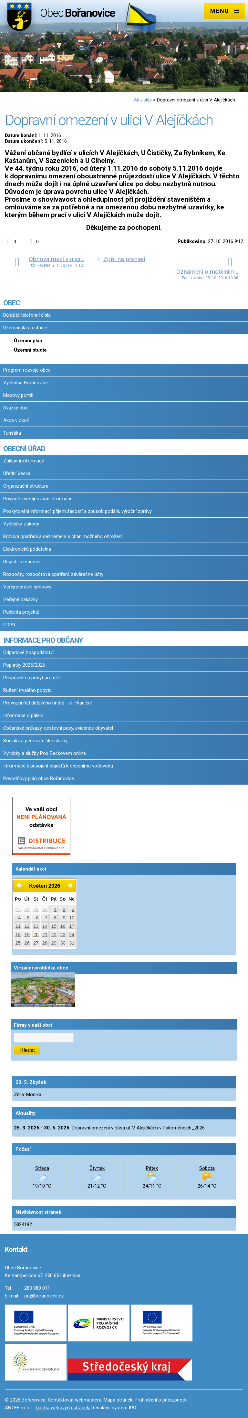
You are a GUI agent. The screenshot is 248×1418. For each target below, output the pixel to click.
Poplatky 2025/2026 (24, 665)
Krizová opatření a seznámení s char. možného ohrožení (62, 536)
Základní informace (23, 461)
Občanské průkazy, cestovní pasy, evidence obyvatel (58, 728)
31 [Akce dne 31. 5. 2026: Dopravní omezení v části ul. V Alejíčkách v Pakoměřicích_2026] (72, 943)
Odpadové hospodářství (28, 652)
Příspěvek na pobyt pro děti (32, 678)
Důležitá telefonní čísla (27, 315)
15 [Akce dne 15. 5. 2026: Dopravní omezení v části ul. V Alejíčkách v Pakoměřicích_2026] (54, 926)
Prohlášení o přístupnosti (161, 1400)
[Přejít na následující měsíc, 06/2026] (70, 885)
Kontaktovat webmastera (74, 1400)
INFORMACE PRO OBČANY (43, 640)
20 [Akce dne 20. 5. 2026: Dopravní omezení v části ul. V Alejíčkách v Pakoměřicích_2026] (36, 934)
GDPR (9, 625)
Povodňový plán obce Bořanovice (38, 778)
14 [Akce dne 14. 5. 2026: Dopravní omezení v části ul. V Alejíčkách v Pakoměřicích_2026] (45, 926)
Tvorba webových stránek (62, 1408)
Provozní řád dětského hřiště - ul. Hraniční (47, 703)
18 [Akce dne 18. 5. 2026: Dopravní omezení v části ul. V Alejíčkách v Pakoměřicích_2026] (18, 934)
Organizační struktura (25, 486)
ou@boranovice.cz (44, 1296)
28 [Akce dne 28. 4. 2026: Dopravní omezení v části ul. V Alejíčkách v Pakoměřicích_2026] (27, 909)
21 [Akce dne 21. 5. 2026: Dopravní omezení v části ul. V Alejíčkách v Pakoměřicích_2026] (45, 934)
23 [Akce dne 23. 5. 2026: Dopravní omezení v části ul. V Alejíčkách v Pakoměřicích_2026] (63, 934)
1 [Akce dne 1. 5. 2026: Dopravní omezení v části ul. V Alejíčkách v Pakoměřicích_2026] (55, 909)
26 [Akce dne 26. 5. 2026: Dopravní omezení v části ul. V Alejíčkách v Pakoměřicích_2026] (27, 943)
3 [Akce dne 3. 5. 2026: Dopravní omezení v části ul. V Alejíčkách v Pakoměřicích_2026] (73, 909)
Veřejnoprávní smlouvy (27, 587)
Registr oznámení (21, 562)
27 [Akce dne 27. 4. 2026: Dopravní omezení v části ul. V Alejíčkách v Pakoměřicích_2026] (18, 909)
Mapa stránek (118, 1400)
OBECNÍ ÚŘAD (24, 448)
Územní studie (30, 350)
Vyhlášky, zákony (21, 524)
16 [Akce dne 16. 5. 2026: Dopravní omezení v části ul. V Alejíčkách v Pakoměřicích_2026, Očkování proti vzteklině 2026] (63, 926)
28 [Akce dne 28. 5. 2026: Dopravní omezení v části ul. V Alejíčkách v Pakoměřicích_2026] (45, 943)
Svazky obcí (15, 408)
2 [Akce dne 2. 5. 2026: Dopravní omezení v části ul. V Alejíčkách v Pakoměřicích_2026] (64, 909)
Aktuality (143, 100)
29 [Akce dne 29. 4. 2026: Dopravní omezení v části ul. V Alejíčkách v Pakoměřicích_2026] (36, 909)
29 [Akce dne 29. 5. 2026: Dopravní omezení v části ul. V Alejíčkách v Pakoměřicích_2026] (54, 943)
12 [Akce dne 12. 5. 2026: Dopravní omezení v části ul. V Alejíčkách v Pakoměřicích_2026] (27, 926)
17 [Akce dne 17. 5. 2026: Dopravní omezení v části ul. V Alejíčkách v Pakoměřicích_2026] (72, 926)
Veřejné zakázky (20, 599)
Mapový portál (18, 395)
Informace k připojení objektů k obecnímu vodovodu (58, 766)
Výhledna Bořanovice (25, 383)
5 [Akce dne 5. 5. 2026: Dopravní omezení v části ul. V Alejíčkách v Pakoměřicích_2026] (28, 917)
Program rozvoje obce (27, 370)
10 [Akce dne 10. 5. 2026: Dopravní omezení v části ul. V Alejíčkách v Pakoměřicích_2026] (72, 917)
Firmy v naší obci (33, 1025)
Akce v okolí (16, 420)
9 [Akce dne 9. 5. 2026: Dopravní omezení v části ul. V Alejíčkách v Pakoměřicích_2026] (64, 917)
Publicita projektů (21, 612)
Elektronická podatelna (27, 549)
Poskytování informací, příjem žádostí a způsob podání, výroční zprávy (77, 511)
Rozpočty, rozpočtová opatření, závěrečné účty (53, 574)
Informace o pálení (23, 715)
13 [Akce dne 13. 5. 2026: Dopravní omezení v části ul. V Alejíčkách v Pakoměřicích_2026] (36, 926)
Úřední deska (16, 473)
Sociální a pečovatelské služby (35, 741)
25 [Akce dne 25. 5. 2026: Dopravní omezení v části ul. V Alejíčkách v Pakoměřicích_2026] (18, 943)
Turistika (12, 433)
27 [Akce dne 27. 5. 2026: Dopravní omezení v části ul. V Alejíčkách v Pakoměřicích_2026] (36, 943)
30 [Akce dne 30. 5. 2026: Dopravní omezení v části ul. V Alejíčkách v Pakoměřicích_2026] (63, 943)
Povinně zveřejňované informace (38, 499)
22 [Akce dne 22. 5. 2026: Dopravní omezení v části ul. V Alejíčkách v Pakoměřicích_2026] (54, 934)
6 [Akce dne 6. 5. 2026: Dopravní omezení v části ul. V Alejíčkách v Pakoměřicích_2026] (37, 917)
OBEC (11, 303)
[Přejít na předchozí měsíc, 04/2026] (19, 885)
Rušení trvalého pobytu (27, 690)
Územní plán (28, 341)
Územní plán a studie (25, 328)
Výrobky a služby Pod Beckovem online (44, 753)
